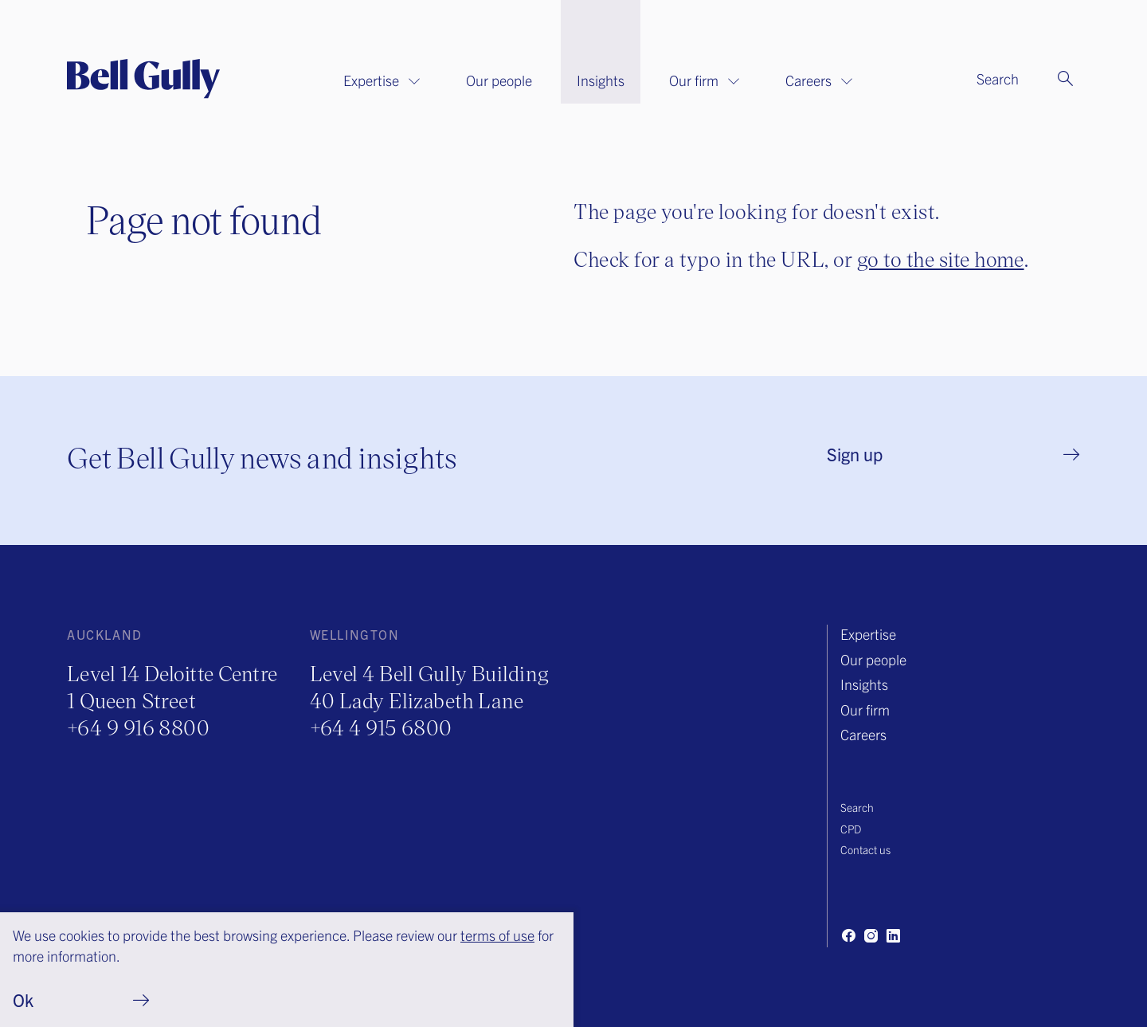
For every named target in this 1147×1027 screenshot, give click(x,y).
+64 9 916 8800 (138, 727)
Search (857, 807)
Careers (819, 80)
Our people (499, 80)
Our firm (705, 80)
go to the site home (940, 258)
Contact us (865, 849)
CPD (850, 828)
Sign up (855, 454)
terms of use (497, 935)
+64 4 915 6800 (381, 727)
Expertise (382, 80)
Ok (23, 999)
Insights (600, 80)
